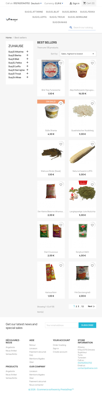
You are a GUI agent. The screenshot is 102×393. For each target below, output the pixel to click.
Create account (60, 352)
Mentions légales (37, 358)
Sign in (56, 348)
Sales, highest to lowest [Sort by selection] (78, 53)
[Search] (82, 27)
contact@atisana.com (87, 368)
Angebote (10, 347)
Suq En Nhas (60, 22)
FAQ (31, 355)
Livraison (33, 348)
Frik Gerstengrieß (82, 292)
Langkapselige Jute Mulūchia (82, 211)
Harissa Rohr (51, 292)
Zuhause (15, 46)
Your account (61, 340)
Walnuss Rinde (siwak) (51, 171)
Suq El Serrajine (77, 17)
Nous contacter (36, 385)
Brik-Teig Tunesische (51, 90)
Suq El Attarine (34, 11)
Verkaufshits (11, 354)
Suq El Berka (69, 11)
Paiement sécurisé (37, 352)
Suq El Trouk (57, 17)
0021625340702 (22, 3)
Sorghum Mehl (82, 252)
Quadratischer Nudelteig (82, 130)
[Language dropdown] (36, 3)
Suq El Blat (52, 11)
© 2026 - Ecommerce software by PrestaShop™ (51, 389)
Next (91, 306)
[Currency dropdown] (59, 3)
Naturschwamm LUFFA (82, 171)
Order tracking (59, 345)
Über (31, 362)
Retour (32, 345)
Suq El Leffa (39, 17)
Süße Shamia (51, 130)
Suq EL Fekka (87, 11)
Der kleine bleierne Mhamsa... (51, 211)
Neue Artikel (11, 350)
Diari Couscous (51, 252)
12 (82, 306)
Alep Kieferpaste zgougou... (82, 90)
